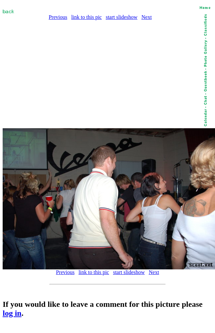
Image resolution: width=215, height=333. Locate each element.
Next (146, 17)
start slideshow (122, 17)
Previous (58, 17)
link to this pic (86, 17)
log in (12, 313)
